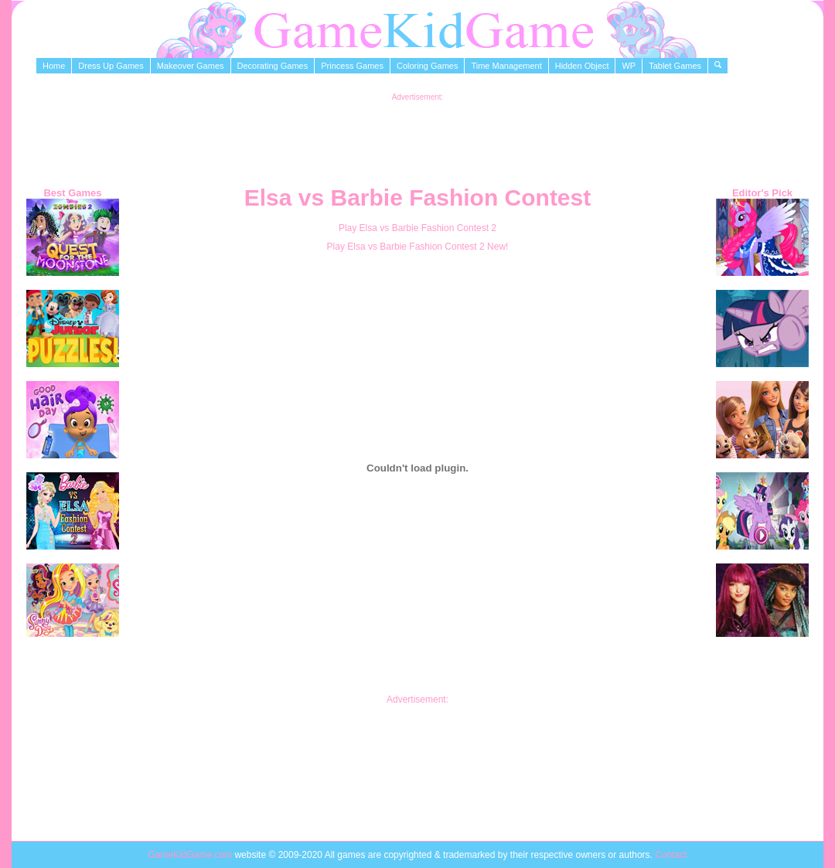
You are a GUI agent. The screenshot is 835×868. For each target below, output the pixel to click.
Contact (671, 854)
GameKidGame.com (191, 854)
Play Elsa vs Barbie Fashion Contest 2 (417, 228)
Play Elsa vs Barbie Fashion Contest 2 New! (418, 246)
